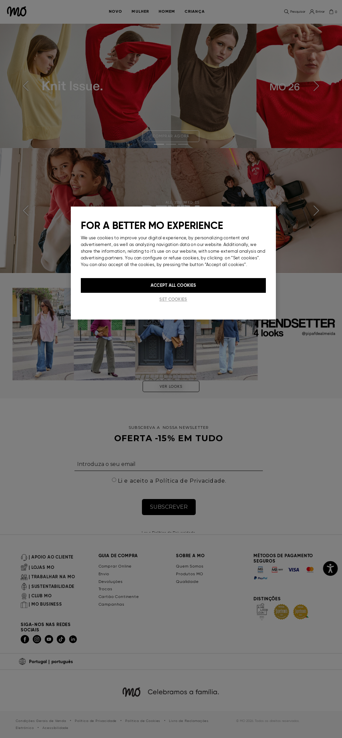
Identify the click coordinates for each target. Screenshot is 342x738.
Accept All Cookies (173, 285)
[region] (173, 263)
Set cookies (173, 299)
